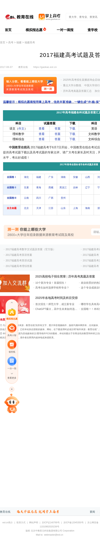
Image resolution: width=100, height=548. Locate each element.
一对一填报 (65, 30)
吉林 (75, 187)
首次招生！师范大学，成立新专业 (54, 304)
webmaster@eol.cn (53, 535)
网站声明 (33, 522)
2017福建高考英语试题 (19, 260)
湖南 (63, 177)
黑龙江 (63, 187)
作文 (21, 128)
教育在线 (5, 511)
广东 (51, 177)
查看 (42, 128)
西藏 (51, 187)
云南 (26, 197)
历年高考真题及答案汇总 (77, 90)
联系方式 (21, 522)
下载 (72, 128)
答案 (58, 128)
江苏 (51, 208)
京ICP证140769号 (51, 522)
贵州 (63, 197)
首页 (8, 30)
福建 (19, 42)
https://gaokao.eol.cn (45, 67)
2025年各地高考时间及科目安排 (56, 297)
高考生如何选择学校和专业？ (52, 287)
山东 (63, 208)
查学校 (93, 30)
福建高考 (30, 42)
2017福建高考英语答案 (19, 254)
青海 (38, 187)
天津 (38, 208)
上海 (75, 208)
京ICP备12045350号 (73, 522)
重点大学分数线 (72, 85)
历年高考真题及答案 (81, 276)
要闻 (92, 511)
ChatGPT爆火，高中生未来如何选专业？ (59, 308)
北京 (26, 208)
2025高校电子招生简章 (50, 276)
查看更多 (11, 378)
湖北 (26, 177)
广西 (51, 197)
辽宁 (87, 187)
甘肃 (26, 187)
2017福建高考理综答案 (19, 266)
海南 (87, 208)
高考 (10, 42)
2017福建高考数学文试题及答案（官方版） (31, 249)
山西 (87, 177)
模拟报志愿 (34, 30)
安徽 (75, 177)
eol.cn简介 (7, 522)
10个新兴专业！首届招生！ (51, 282)
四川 (38, 197)
